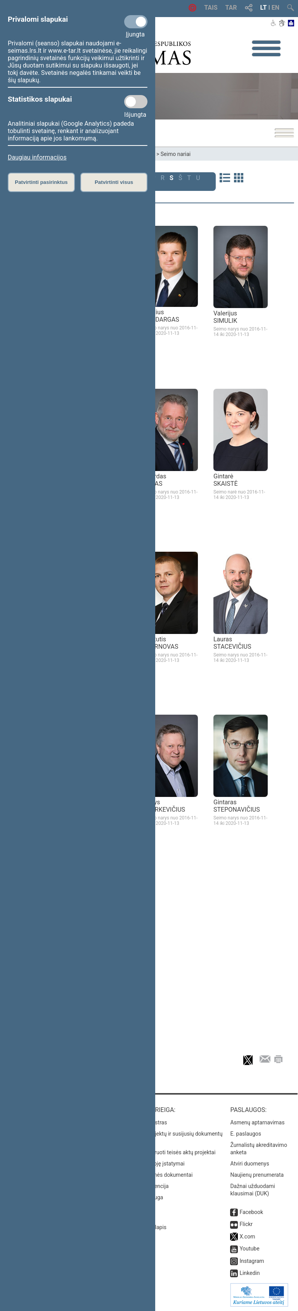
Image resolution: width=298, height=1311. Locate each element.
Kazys (164, 805)
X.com (247, 1236)
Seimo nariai (176, 154)
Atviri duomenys (249, 1163)
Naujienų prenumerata (257, 1175)
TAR (231, 7)
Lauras (232, 643)
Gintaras (236, 805)
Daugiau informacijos (37, 157)
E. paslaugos (245, 1134)
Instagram (251, 1261)
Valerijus (225, 317)
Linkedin (249, 1273)
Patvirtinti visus (114, 182)
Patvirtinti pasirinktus (41, 182)
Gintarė (225, 480)
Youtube (249, 1248)
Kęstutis (161, 643)
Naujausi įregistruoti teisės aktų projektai (166, 1152)
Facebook (251, 1212)
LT (263, 7)
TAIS (210, 7)
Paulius (161, 315)
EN (275, 7)
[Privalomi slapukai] (135, 21)
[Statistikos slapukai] (135, 101)
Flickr (246, 1224)
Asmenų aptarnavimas (257, 1122)
